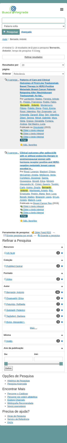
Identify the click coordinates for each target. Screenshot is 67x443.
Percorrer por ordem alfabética (22, 397)
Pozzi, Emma (48, 108)
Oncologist (38, 127)
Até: (36, 354)
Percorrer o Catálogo (17, 393)
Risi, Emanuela (44, 111)
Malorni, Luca (34, 200)
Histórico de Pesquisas (18, 380)
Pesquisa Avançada (17, 383)
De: (6, 354)
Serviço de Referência (18, 419)
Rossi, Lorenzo (31, 171)
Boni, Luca (51, 193)
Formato (8, 273)
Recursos (9, 247)
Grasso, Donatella (35, 121)
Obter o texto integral (32, 130)
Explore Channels (16, 400)
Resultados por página (10, 67)
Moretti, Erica (38, 181)
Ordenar (6, 73)
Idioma (7, 335)
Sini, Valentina (52, 114)
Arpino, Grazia (33, 187)
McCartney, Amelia (29, 175)
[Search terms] (33, 20)
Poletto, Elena (34, 108)
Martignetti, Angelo (38, 190)
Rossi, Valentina (28, 111)
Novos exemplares (16, 406)
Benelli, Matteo (27, 197)
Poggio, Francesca (32, 102)
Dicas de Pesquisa (16, 416)
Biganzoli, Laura (43, 197)
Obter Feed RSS (41, 232)
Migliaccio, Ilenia (47, 175)
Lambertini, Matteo (33, 99)
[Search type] (33, 26)
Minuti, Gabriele (43, 117)
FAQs (10, 422)
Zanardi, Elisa (37, 114)
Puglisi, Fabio (49, 102)
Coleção (8, 260)
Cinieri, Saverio (42, 184)
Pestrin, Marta (38, 193)
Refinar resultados (33, 57)
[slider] (6, 363)
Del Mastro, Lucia (36, 124)
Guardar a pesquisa (49, 235)
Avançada (26, 32)
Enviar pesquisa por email (18, 235)
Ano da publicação (13, 348)
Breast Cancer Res (42, 203)
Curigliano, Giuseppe (30, 178)
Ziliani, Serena (27, 117)
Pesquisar (10, 32)
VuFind (7, 10)
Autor (4, 39)
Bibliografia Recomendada (20, 403)
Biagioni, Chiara (47, 171)
